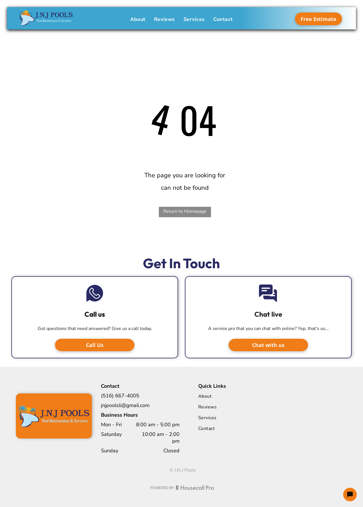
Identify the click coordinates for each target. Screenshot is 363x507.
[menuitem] (138, 19)
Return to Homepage (184, 211)
